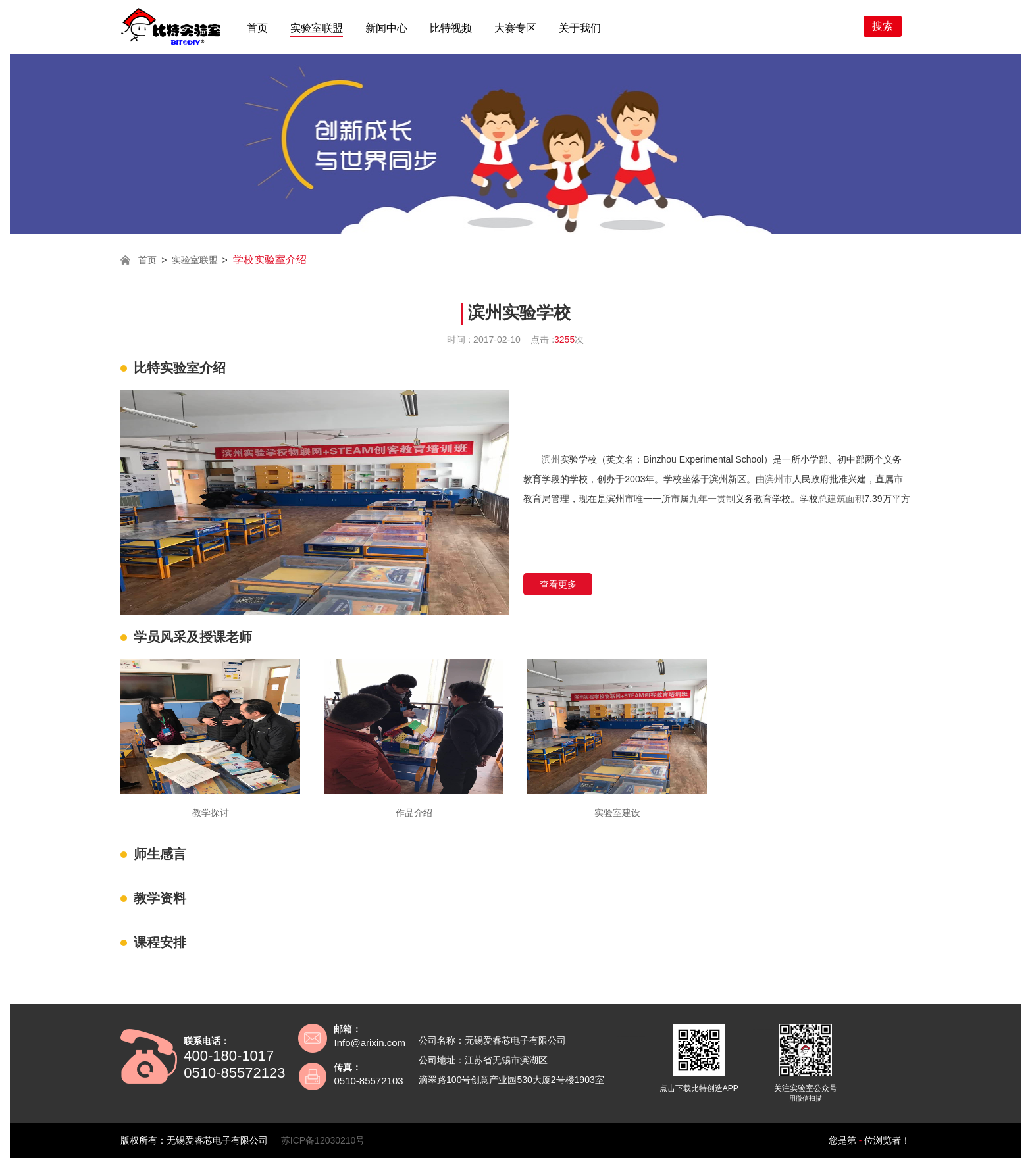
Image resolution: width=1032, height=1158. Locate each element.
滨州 (551, 459)
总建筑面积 (841, 498)
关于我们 (580, 28)
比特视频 (451, 28)
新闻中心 (386, 28)
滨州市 (778, 479)
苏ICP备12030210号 (323, 1140)
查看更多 (558, 584)
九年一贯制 (712, 498)
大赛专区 (515, 28)
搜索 (882, 26)
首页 (257, 28)
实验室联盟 (316, 28)
